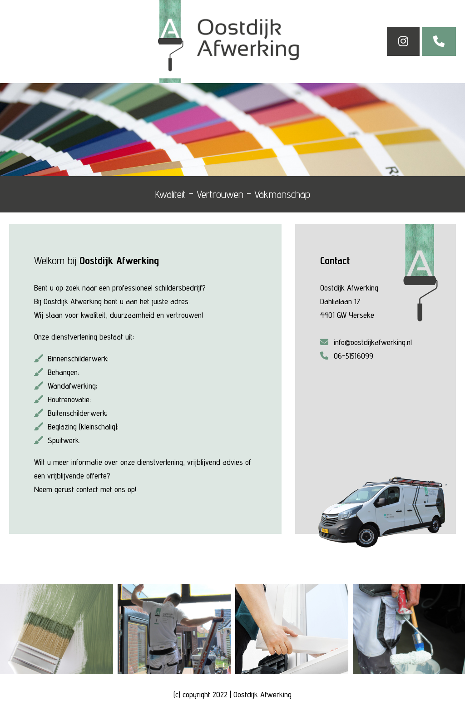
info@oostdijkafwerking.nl (366, 342)
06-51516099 (346, 355)
